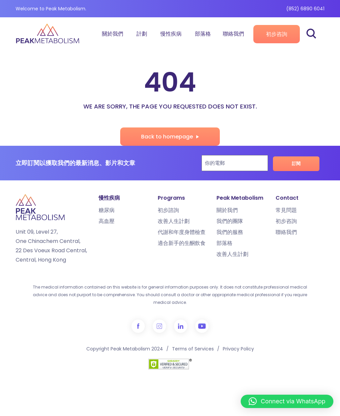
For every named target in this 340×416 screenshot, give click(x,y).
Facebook (138, 326)
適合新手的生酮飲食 (182, 243)
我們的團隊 (229, 221)
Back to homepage (167, 136)
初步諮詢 (168, 210)
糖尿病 (107, 210)
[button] (287, 401)
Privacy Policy (238, 348)
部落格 (203, 34)
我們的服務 (229, 232)
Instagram (159, 326)
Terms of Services (193, 348)
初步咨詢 (276, 34)
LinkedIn (180, 326)
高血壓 (107, 221)
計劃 (141, 34)
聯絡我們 (233, 34)
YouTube (202, 326)
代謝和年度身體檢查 (182, 232)
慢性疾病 (171, 34)
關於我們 (112, 34)
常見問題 (286, 210)
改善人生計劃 (174, 221)
